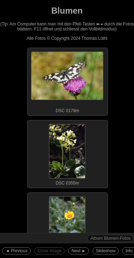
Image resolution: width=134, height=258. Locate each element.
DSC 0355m (67, 153)
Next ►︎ (78, 250)
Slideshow (105, 250)
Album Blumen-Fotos (110, 238)
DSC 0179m (67, 80)
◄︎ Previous (16, 250)
